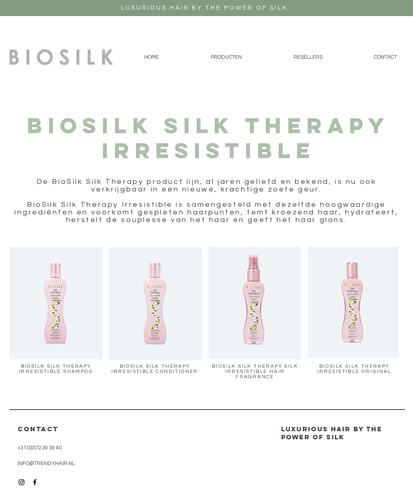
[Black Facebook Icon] (35, 482)
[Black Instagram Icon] (21, 482)
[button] (226, 57)
